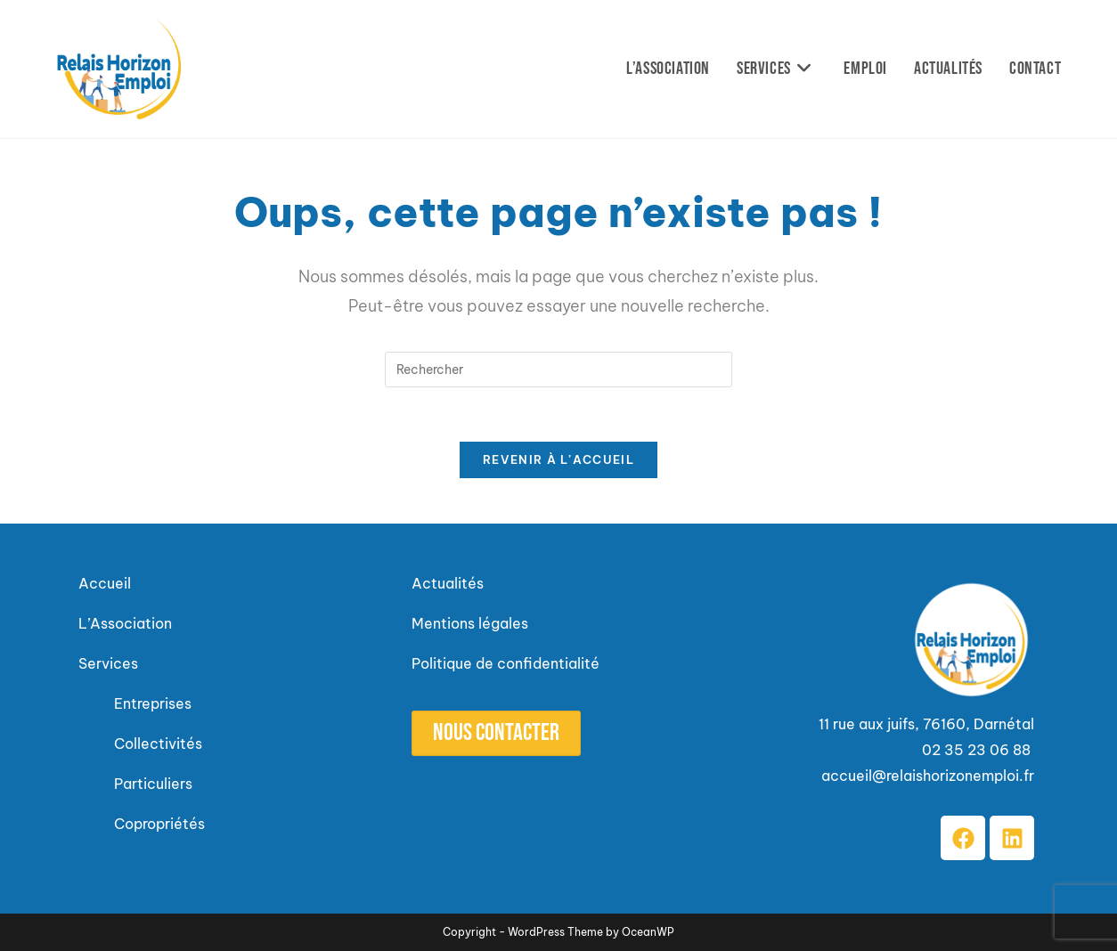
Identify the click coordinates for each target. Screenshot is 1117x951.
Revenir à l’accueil (558, 459)
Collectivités (160, 743)
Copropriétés (159, 824)
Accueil (104, 583)
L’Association (125, 623)
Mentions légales (470, 623)
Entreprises (153, 703)
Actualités (448, 583)
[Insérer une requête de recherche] (558, 369)
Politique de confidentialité (505, 663)
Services (108, 663)
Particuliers (153, 783)
